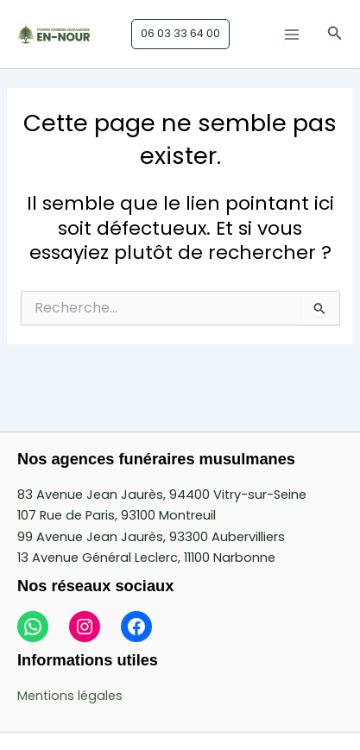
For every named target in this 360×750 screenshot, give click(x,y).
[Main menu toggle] (292, 34)
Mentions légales (70, 695)
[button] (180, 34)
